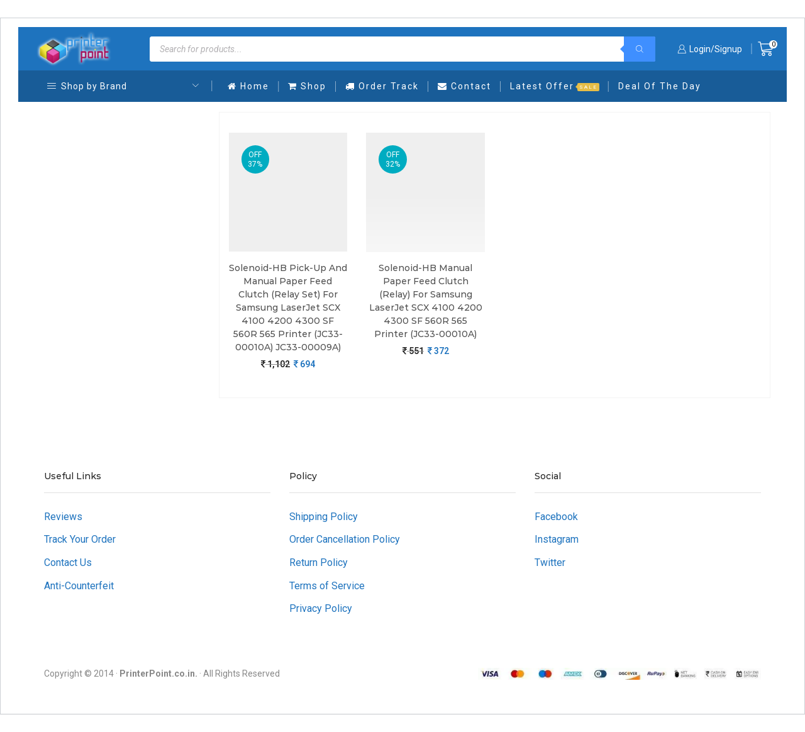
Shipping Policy (323, 517)
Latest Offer (554, 86)
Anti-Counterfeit (79, 586)
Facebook (556, 517)
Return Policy (318, 562)
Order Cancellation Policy (344, 539)
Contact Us (68, 562)
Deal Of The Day (659, 86)
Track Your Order (80, 539)
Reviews (63, 517)
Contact (464, 86)
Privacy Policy (320, 608)
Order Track (382, 86)
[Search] (639, 49)
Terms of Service (327, 586)
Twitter (550, 562)
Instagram (557, 539)
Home (248, 86)
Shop (307, 86)
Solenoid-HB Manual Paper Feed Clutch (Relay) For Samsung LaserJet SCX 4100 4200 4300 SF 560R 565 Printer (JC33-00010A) (425, 301)
